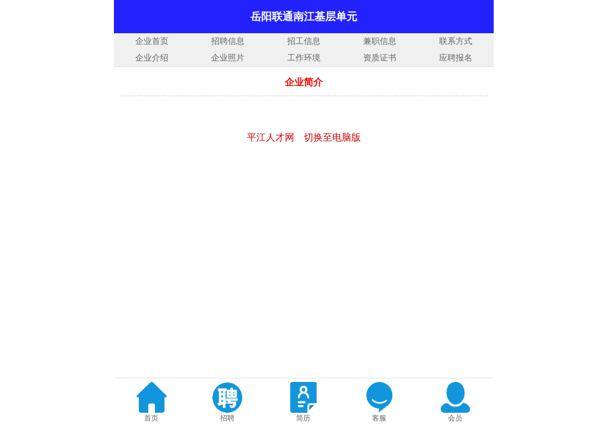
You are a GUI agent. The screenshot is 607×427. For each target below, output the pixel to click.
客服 (379, 418)
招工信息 (303, 41)
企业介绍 (152, 57)
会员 (455, 418)
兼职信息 (379, 41)
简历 (303, 418)
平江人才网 (270, 137)
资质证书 (379, 57)
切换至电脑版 (332, 137)
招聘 (227, 418)
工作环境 (303, 57)
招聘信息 (227, 41)
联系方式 (455, 41)
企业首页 (152, 41)
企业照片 (227, 57)
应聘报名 (455, 57)
